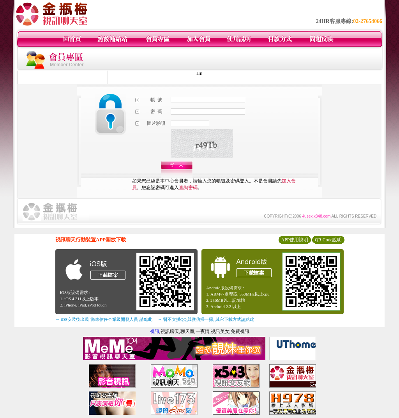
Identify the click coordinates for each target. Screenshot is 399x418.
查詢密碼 (188, 187)
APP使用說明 (294, 240)
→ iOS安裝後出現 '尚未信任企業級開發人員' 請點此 (103, 319)
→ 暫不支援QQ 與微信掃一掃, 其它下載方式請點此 (206, 319)
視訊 (154, 331)
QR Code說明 (328, 240)
